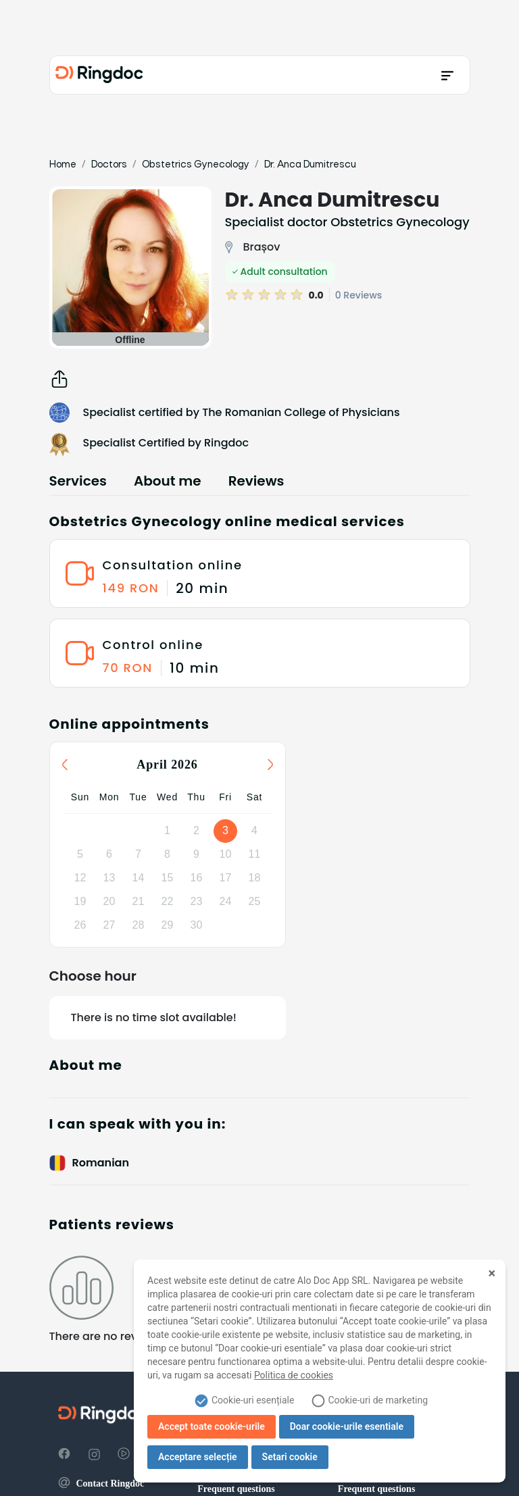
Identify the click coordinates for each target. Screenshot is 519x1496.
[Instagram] (94, 1454)
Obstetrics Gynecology (195, 164)
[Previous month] (65, 764)
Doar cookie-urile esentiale (346, 1426)
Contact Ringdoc (101, 1483)
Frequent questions (235, 1489)
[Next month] (270, 764)
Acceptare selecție (197, 1456)
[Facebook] (64, 1454)
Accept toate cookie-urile (211, 1426)
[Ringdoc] (99, 75)
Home (62, 164)
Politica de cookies (293, 1375)
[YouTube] (123, 1454)
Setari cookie (290, 1456)
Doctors (109, 164)
